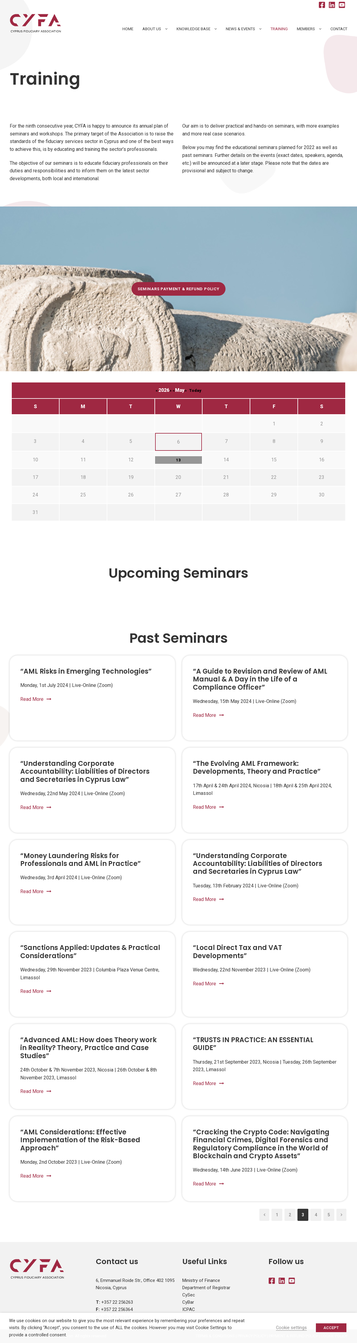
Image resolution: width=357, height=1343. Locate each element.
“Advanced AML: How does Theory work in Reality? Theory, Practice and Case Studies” (88, 1048)
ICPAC (188, 1309)
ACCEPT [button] (331, 1327)
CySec (188, 1295)
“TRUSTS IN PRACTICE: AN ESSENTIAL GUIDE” (253, 1043)
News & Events (240, 29)
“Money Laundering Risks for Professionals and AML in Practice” (80, 859)
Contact (338, 29)
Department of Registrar (206, 1287)
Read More (35, 699)
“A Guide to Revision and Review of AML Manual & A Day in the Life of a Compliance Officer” (260, 679)
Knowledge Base (193, 29)
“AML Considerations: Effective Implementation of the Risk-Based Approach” (80, 1140)
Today (195, 390)
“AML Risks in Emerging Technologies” (86, 671)
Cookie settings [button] (291, 1327)
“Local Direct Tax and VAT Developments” (237, 951)
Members (306, 29)
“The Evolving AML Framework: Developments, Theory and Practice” (257, 767)
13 (178, 460)
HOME (127, 29)
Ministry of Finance (201, 1280)
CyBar (188, 1302)
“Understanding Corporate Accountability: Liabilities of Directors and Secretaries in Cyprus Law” (85, 771)
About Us (151, 29)
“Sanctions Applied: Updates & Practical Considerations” (90, 951)
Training (279, 29)
